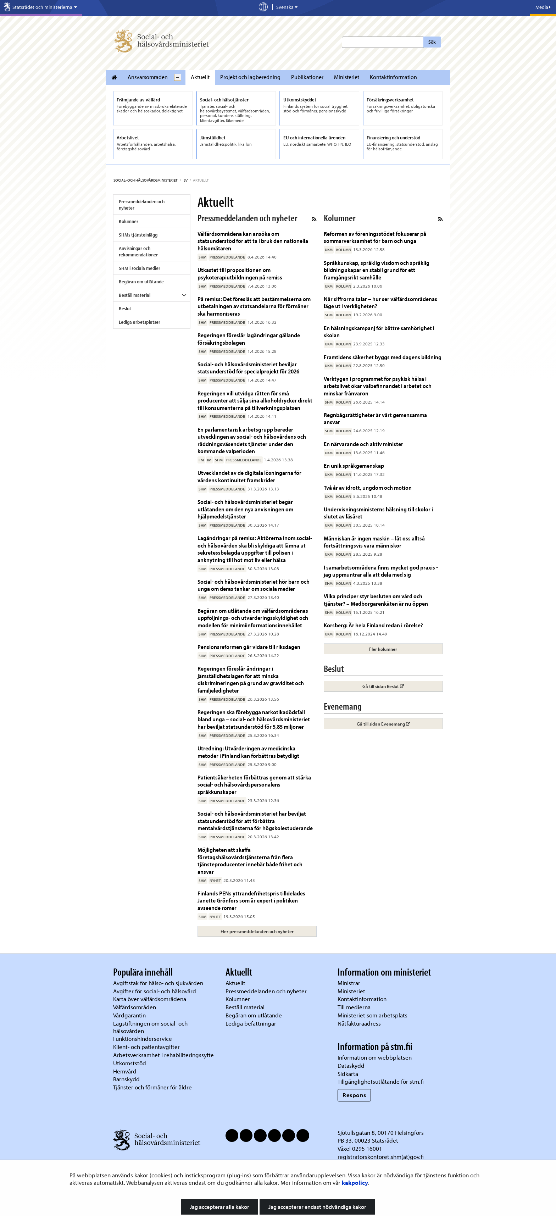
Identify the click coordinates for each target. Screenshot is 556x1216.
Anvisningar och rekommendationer (138, 251)
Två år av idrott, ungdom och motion (368, 487)
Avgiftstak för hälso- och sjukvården (158, 983)
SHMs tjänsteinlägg (138, 235)
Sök (432, 42)
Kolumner (128, 221)
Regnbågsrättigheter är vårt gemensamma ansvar (375, 418)
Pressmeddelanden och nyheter (142, 204)
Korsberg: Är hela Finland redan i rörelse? (373, 625)
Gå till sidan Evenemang (400, 724)
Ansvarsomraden (148, 76)
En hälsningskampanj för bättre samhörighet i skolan (379, 331)
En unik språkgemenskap (354, 465)
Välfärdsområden (134, 1007)
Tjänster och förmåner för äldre (152, 1087)
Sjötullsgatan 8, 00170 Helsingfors (381, 1132)
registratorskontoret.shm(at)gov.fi (381, 1156)
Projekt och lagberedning (250, 76)
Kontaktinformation (393, 76)
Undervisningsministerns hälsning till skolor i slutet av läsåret (378, 512)
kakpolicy (355, 1182)
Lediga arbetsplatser (139, 322)
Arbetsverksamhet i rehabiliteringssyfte (164, 1055)
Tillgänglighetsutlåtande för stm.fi (381, 1081)
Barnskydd (126, 1079)
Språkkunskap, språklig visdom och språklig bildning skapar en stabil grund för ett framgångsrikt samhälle (376, 270)
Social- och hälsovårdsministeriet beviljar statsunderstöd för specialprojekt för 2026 (248, 367)
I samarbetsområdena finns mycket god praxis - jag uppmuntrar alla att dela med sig (381, 570)
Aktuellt (200, 76)
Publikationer (307, 76)
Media (543, 7)
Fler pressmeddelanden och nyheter (257, 931)
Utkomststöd (129, 1063)
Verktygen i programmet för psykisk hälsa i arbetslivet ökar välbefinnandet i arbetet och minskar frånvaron (378, 386)
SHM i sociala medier (139, 268)
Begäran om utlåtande (141, 281)
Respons (354, 1095)
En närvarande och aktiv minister (363, 444)
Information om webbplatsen (375, 1057)
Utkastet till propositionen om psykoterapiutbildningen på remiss (240, 273)
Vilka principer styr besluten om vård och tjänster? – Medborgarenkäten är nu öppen (376, 599)
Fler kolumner (383, 649)
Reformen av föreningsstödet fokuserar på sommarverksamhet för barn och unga (375, 237)
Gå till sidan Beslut (402, 686)
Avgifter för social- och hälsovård (154, 991)
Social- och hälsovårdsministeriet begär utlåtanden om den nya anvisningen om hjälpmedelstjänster (245, 509)
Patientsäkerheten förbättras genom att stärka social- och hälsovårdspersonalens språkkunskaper (254, 784)
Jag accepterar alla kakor (219, 1206)
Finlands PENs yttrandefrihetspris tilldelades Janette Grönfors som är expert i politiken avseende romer (251, 900)
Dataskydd (351, 1065)
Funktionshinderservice (142, 1038)
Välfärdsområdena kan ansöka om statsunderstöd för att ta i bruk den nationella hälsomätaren (253, 241)
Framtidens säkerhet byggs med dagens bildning (382, 357)
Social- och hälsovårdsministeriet (145, 180)
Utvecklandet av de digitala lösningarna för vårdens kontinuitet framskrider (249, 476)
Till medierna (354, 1007)
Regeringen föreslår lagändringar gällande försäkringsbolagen (249, 338)
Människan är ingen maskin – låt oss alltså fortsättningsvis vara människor (374, 541)
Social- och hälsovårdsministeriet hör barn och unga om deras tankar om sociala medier (254, 585)
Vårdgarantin (129, 1015)
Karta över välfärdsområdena (149, 999)
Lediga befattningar (251, 1023)
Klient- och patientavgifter (146, 1046)
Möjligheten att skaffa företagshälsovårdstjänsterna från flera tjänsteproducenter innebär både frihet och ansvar (250, 860)
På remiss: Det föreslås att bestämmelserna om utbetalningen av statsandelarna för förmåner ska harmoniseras (254, 306)
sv (185, 180)
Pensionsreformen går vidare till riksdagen (249, 646)
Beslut (125, 308)
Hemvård (125, 1071)
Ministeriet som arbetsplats (372, 1015)
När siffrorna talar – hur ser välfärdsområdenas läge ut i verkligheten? (380, 302)
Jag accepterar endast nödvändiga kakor (317, 1206)
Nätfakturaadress (359, 1023)
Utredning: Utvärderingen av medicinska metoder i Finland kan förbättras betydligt (248, 751)
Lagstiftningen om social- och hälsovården (150, 1027)
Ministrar (349, 983)
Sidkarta (348, 1073)
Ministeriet (346, 76)
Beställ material (134, 295)
